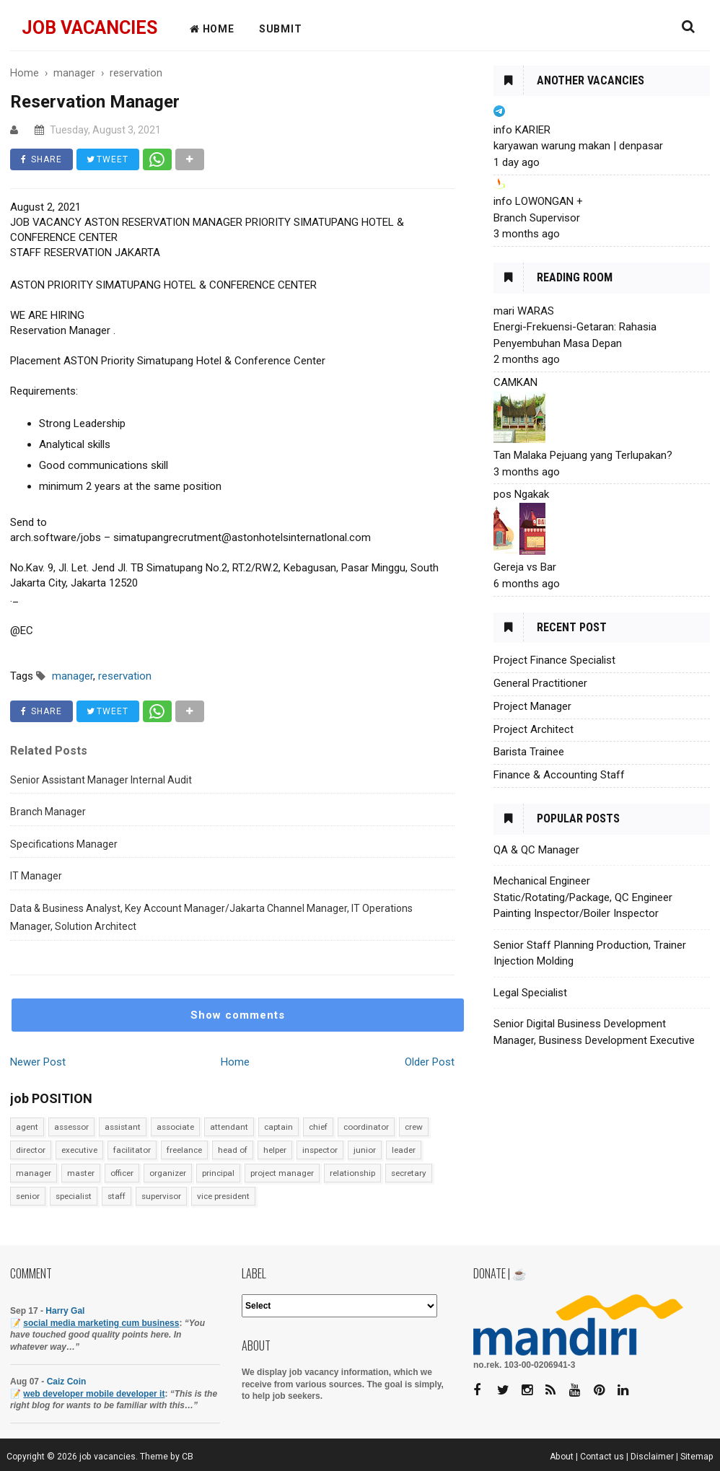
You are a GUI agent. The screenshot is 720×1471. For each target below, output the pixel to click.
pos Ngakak (521, 494)
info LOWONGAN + (538, 201)
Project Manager (532, 706)
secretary (408, 1173)
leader (404, 1150)
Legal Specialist (530, 992)
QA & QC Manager (536, 849)
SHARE (41, 159)
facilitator (132, 1150)
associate (175, 1127)
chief (318, 1127)
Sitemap (697, 1457)
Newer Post (38, 1061)
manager (33, 1173)
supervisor (161, 1196)
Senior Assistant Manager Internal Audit (101, 780)
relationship (352, 1173)
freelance (184, 1150)
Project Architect (533, 729)
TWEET (108, 159)
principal (218, 1173)
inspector (320, 1150)
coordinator (366, 1127)
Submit (280, 29)
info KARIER (521, 129)
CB (187, 1457)
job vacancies (89, 27)
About (562, 1457)
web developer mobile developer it (93, 1394)
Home (235, 1061)
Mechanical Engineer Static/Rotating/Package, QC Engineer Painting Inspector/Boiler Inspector (582, 897)
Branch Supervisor (536, 217)
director (30, 1150)
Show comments (237, 1015)
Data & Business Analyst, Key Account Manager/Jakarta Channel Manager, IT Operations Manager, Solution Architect (211, 918)
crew (414, 1127)
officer (121, 1173)
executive (79, 1150)
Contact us (602, 1457)
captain (278, 1127)
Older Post (430, 1061)
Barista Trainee (528, 751)
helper (274, 1150)
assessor (71, 1127)
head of (232, 1150)
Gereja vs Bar (524, 567)
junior (365, 1150)
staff (116, 1196)
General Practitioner (540, 683)
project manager (282, 1173)
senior (28, 1196)
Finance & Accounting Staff (559, 774)
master (81, 1173)
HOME (212, 29)
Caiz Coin (67, 1381)
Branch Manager (48, 811)
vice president (223, 1196)
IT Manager (36, 876)
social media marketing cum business (101, 1323)
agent (27, 1127)
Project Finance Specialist (554, 660)
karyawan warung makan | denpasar (578, 145)
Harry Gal (64, 1311)
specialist (74, 1196)
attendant (229, 1127)
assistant (123, 1127)
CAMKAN (515, 382)
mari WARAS (523, 310)
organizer (167, 1173)
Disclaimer (652, 1457)
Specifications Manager (64, 844)
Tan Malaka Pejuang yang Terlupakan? (582, 455)
